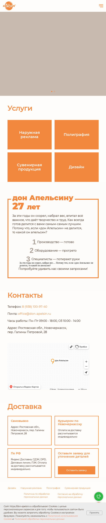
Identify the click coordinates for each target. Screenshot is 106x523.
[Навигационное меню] (101, 5)
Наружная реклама (31, 488)
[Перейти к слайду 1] (51, 91)
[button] (76, 470)
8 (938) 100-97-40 (34, 306)
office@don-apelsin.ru (34, 314)
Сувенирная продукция (77, 488)
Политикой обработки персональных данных (39, 519)
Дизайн (12, 488)
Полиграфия (53, 488)
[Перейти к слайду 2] (54, 91)
